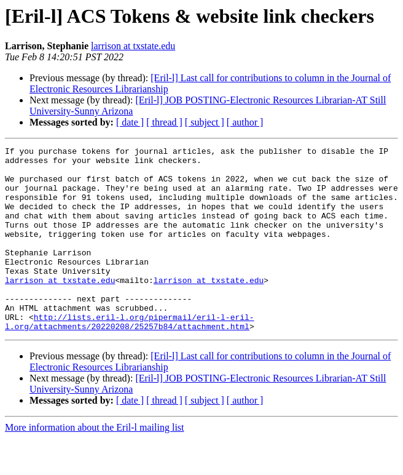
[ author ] (245, 122)
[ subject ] (204, 122)
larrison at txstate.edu (133, 46)
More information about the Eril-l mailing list (94, 464)
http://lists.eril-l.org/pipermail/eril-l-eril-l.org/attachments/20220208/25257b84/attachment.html (129, 357)
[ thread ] (164, 122)
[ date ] (130, 122)
